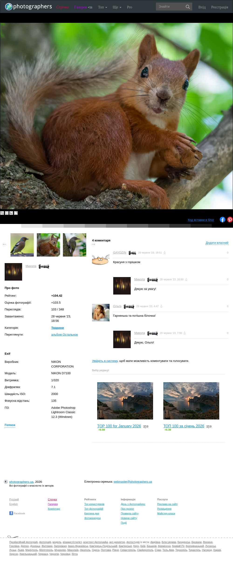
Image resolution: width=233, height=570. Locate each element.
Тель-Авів (168, 550)
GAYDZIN (119, 252)
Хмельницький (28, 554)
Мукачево (60, 550)
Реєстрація (219, 7)
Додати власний (217, 242)
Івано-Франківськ (78, 546)
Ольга (117, 306)
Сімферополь (145, 550)
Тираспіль (195, 550)
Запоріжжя (60, 546)
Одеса (95, 550)
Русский (14, 499)
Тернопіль (181, 550)
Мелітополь (46, 550)
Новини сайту (129, 518)
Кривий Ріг (178, 546)
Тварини (57, 328)
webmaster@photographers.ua (133, 481)
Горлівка (14, 546)
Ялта (75, 554)
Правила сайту (129, 513)
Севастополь (128, 550)
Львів (21, 550)
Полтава (106, 550)
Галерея (83, 7)
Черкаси (43, 554)
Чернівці (65, 554)
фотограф (45, 542)
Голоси (10, 425)
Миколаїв (73, 550)
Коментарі (54, 508)
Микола (31, 266)
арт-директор (117, 542)
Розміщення (164, 508)
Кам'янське (125, 546)
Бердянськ (184, 542)
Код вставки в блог (201, 220)
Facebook (17, 513)
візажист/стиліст (72, 542)
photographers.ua (21, 482)
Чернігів (54, 554)
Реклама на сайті (167, 504)
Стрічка (62, 7)
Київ (142, 546)
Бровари (197, 542)
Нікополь (85, 550)
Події (124, 522)
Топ (102, 7)
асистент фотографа (95, 542)
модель (57, 542)
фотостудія (133, 542)
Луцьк (12, 550)
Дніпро (25, 546)
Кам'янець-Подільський (103, 546)
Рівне (115, 550)
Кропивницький (195, 546)
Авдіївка (155, 542)
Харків (217, 550)
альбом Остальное (64, 334)
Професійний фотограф (23, 542)
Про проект (127, 508)
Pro (129, 7)
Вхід (202, 7)
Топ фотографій (93, 508)
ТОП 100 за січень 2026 (183, 426)
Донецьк (35, 546)
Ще (117, 7)
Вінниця (207, 542)
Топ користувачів (94, 504)
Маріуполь (31, 550)
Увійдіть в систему (105, 361)
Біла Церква (169, 542)
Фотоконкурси (92, 518)
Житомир (46, 546)
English (13, 504)
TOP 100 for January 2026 (119, 426)
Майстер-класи (166, 513)
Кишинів (152, 546)
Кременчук (164, 546)
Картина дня (91, 513)
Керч (136, 546)
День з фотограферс (133, 504)
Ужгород (207, 550)
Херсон (13, 554)
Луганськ (210, 546)
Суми (158, 550)
